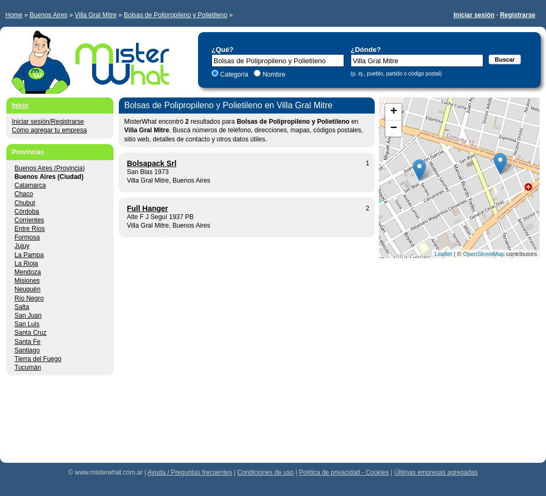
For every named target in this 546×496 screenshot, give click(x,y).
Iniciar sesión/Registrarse (48, 121)
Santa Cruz (30, 332)
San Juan (28, 315)
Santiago (27, 350)
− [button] (393, 129)
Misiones (27, 280)
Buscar (504, 59)
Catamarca (30, 185)
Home (13, 15)
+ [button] (393, 112)
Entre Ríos (29, 228)
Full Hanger (147, 208)
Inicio (20, 105)
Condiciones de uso (265, 472)
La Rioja (26, 263)
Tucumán (27, 367)
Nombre (273, 74)
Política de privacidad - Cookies (344, 472)
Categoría (234, 74)
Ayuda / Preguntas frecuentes (190, 472)
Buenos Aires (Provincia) (49, 168)
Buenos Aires (48, 15)
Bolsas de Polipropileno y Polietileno (175, 15)
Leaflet (443, 254)
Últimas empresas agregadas (435, 472)
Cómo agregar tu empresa (49, 130)
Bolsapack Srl (152, 163)
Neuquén (27, 289)
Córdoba (26, 211)
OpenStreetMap (484, 254)
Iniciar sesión (474, 15)
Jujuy (21, 246)
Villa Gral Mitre (95, 15)
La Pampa (29, 255)
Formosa (27, 237)
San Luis (27, 324)
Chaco (23, 194)
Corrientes (29, 220)
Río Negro (29, 298)
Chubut (24, 203)
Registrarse (517, 15)
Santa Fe (27, 341)
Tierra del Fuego (38, 359)
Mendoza (27, 272)
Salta (21, 307)
